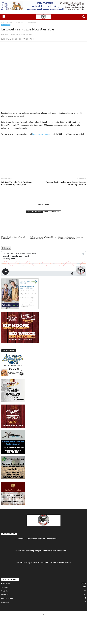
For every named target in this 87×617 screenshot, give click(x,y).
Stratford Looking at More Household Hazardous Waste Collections (70, 237)
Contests (4, 591)
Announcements (7, 598)
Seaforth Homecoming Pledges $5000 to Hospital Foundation (43, 237)
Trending (4, 587)
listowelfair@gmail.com (41, 134)
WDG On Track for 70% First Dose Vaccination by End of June (16, 183)
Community (5, 602)
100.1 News (7, 39)
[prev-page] (42, 242)
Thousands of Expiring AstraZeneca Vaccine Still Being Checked (66, 183)
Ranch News (10, 22)
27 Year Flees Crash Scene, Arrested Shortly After (13, 237)
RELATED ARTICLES (34, 212)
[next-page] (45, 242)
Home (3, 22)
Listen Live (6, 248)
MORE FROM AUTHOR (51, 212)
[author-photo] (43, 196)
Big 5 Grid (4, 595)
